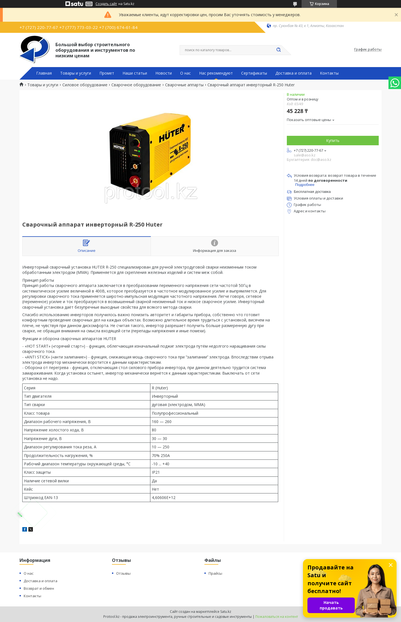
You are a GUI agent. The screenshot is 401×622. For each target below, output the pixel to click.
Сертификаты (254, 73)
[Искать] (278, 50)
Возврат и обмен (39, 588)
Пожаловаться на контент (276, 616)
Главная (44, 73)
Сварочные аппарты (184, 84)
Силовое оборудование (84, 84)
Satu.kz (225, 611)
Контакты (329, 73)
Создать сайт (106, 4)
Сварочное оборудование (136, 84)
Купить (332, 140)
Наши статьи (135, 73)
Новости (163, 73)
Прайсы (215, 573)
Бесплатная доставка (312, 192)
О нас (185, 73)
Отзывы (123, 573)
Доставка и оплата (293, 73)
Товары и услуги (75, 73)
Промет (106, 73)
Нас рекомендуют (216, 73)
